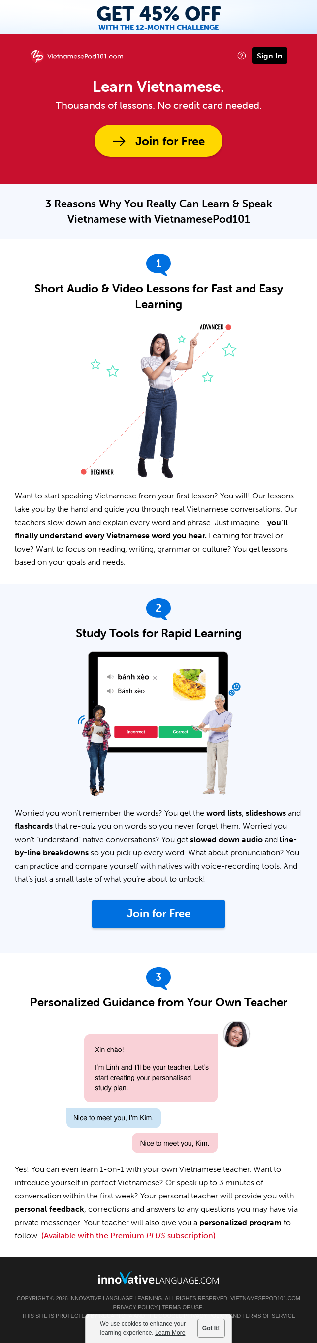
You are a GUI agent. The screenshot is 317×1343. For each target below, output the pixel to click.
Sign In (270, 55)
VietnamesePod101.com (265, 1298)
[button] (242, 55)
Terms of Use (182, 1307)
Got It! (211, 1328)
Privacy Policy (135, 1307)
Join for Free (170, 141)
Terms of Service (268, 1316)
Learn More (171, 1332)
